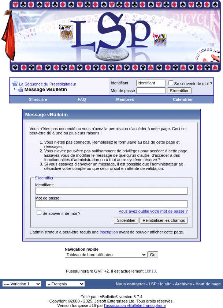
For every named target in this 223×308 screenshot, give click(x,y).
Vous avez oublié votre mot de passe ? (153, 211)
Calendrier (183, 99)
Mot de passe (123, 90)
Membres (125, 99)
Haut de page (208, 284)
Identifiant (120, 83)
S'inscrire (38, 99)
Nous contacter (130, 284)
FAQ (82, 99)
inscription (109, 232)
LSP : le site (160, 284)
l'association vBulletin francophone (135, 305)
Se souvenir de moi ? (190, 83)
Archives (183, 284)
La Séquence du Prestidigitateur (48, 84)
